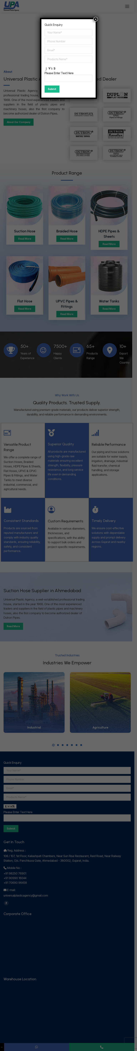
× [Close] (95, 19)
